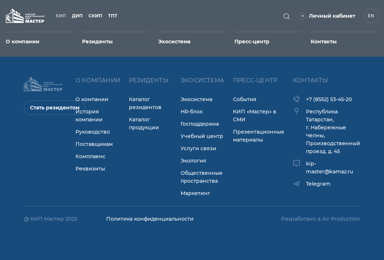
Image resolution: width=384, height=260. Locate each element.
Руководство (92, 132)
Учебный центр (202, 136)
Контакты (324, 41)
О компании (91, 99)
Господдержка (200, 124)
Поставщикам (94, 144)
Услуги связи (198, 148)
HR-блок (192, 111)
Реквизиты (90, 168)
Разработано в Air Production (320, 219)
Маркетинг (195, 193)
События (244, 99)
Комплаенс (90, 156)
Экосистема (196, 99)
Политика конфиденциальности (150, 219)
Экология (193, 160)
